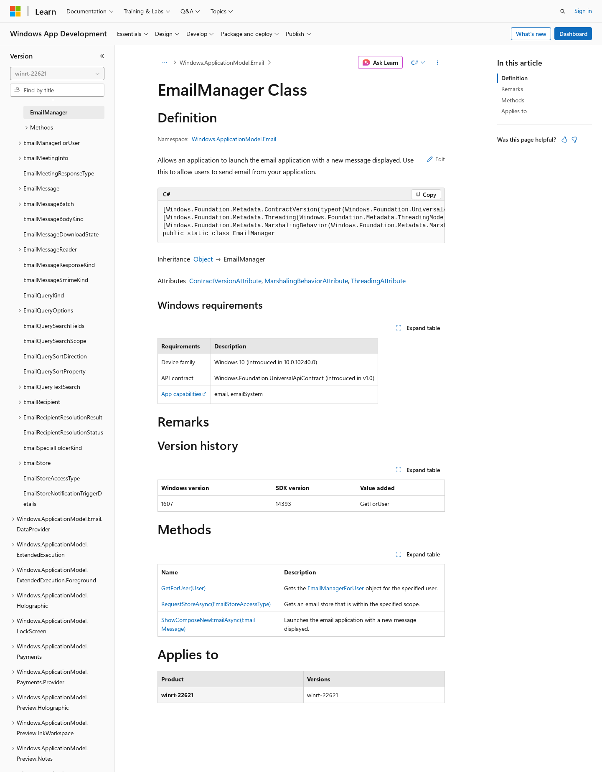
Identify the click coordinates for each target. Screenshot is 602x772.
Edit (436, 159)
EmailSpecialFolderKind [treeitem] (52, 448)
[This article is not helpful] (574, 140)
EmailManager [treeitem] (48, 112)
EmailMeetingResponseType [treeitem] (58, 173)
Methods (512, 100)
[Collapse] (102, 55)
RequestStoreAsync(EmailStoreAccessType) (216, 604)
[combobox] (57, 73)
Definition (514, 78)
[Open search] (562, 11)
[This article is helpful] (564, 140)
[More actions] (437, 62)
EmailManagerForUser (335, 588)
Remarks (512, 89)
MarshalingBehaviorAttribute (306, 280)
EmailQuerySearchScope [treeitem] (54, 341)
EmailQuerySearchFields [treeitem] (53, 326)
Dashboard (573, 34)
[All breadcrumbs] (164, 62)
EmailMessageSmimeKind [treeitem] (55, 280)
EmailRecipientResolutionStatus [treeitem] (63, 432)
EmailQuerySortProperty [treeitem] (54, 371)
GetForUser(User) (183, 588)
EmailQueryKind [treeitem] (43, 295)
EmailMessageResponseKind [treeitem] (59, 265)
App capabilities (181, 394)
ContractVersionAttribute (225, 280)
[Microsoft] (15, 11)
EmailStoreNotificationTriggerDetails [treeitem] (62, 498)
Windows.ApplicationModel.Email (222, 62)
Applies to (514, 111)
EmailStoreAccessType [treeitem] (51, 478)
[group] (301, 222)
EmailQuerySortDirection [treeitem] (55, 356)
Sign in (583, 11)
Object (203, 258)
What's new (531, 34)
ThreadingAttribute (378, 280)
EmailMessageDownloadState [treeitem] (61, 234)
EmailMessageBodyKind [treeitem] (53, 219)
